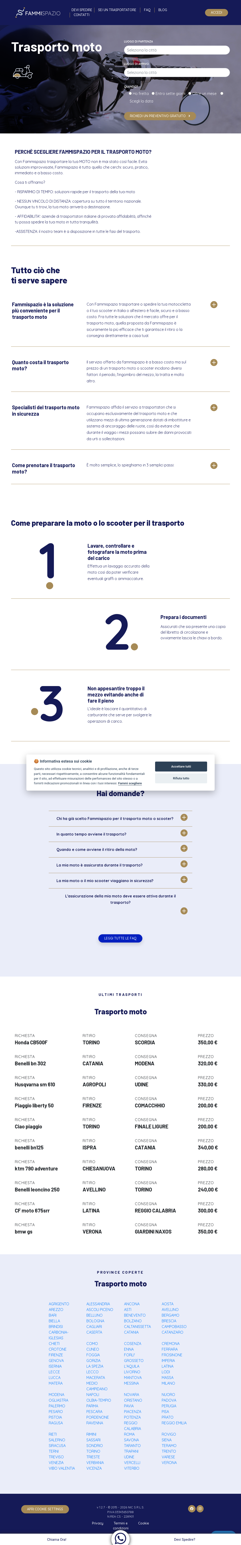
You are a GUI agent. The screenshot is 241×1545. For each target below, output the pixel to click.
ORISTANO (133, 1400)
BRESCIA (169, 1321)
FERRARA (170, 1349)
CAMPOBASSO (174, 1326)
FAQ (147, 10)
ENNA (129, 1349)
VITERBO (131, 1468)
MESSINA (131, 1383)
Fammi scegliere (130, 783)
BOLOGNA (95, 1321)
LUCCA (54, 1377)
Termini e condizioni (121, 1525)
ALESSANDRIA (98, 1304)
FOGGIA (93, 1355)
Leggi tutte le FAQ (120, 938)
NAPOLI (92, 1394)
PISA (165, 1411)
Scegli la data (141, 101)
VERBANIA (95, 1462)
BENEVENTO (135, 1315)
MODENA (56, 1394)
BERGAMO (170, 1315)
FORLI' (129, 1355)
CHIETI (54, 1343)
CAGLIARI (94, 1326)
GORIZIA (93, 1360)
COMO (92, 1343)
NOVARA (131, 1394)
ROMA (129, 1434)
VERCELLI (132, 1462)
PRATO (167, 1417)
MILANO (168, 1383)
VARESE (168, 1457)
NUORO (168, 1394)
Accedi (216, 12)
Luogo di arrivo (136, 64)
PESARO (56, 1411)
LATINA (167, 1366)
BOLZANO (133, 1321)
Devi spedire (82, 10)
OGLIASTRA (58, 1400)
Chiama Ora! (56, 1539)
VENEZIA (56, 1462)
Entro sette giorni (171, 93)
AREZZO (56, 1309)
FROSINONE (172, 1355)
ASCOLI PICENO (99, 1309)
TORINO (93, 1451)
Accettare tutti (181, 766)
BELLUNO (94, 1315)
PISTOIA (55, 1417)
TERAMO (169, 1445)
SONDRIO (94, 1445)
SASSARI (93, 1440)
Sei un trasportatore (117, 10)
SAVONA (131, 1440)
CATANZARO (172, 1332)
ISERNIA (55, 1366)
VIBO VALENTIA (62, 1468)
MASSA (167, 1377)
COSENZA (132, 1343)
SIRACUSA (57, 1445)
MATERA (56, 1383)
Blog (162, 10)
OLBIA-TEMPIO (98, 1400)
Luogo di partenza (138, 41)
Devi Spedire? (185, 1539)
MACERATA (95, 1377)
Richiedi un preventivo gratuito (160, 116)
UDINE (129, 1457)
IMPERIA (168, 1360)
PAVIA (129, 1406)
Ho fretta (142, 93)
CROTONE (58, 1349)
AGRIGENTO (59, 1304)
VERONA (169, 1462)
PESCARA (94, 1411)
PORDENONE (97, 1417)
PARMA (92, 1406)
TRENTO (169, 1451)
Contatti (81, 15)
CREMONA (171, 1343)
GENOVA (56, 1360)
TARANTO (132, 1445)
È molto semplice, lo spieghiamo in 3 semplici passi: (130, 465)
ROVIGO (169, 1434)
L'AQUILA (131, 1366)
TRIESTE (93, 1457)
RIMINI (91, 1434)
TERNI (54, 1451)
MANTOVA (133, 1377)
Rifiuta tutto (181, 778)
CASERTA (94, 1332)
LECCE (54, 1372)
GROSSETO (134, 1360)
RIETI (53, 1434)
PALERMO (57, 1406)
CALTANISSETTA (137, 1326)
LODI (166, 1372)
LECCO (92, 1372)
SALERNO (57, 1440)
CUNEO (92, 1349)
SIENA (167, 1440)
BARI (52, 1315)
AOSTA (167, 1304)
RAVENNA (94, 1423)
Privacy (97, 1523)
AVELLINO (170, 1309)
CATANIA (131, 1332)
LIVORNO (132, 1372)
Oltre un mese (205, 93)
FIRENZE (56, 1355)
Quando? (131, 86)
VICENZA (94, 1468)
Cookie (143, 1523)
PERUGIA (169, 1406)
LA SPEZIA (94, 1366)
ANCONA (132, 1304)
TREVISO (56, 1457)
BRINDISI (56, 1326)
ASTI (127, 1309)
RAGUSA (56, 1423)
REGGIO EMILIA (174, 1423)
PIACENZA (132, 1411)
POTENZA (132, 1417)
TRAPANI (131, 1451)
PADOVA (169, 1400)
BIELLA (54, 1321)
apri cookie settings (45, 1509)
